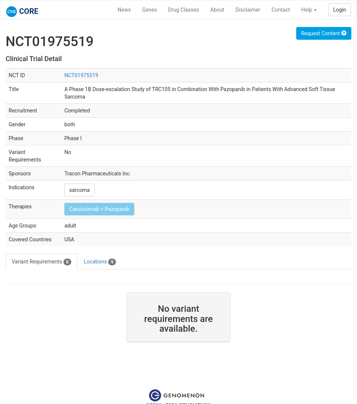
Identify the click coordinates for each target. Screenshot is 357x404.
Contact (280, 10)
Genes (149, 10)
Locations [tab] (100, 262)
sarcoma (79, 190)
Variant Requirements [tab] (41, 262)
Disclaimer (247, 10)
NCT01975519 (81, 75)
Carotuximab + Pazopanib (99, 209)
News (124, 10)
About (217, 10)
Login (339, 10)
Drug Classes (183, 10)
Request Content (323, 33)
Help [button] (309, 10)
